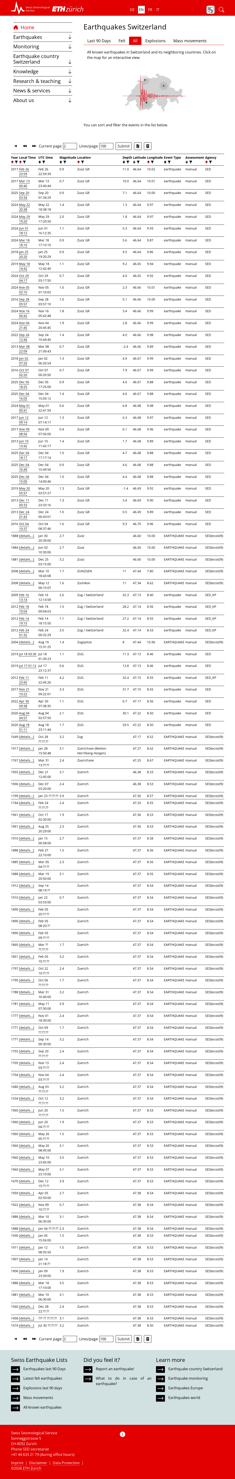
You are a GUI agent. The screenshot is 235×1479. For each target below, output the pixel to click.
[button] (30, 8)
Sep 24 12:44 (24, 337)
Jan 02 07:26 (23, 360)
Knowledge (42, 71)
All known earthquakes (42, 1407)
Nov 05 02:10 (24, 289)
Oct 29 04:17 (24, 278)
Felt (122, 40)
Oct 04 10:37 (24, 526)
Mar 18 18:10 (24, 242)
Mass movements (190, 40)
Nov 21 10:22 (24, 691)
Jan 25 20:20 (23, 254)
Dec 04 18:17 (24, 455)
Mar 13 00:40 (24, 183)
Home (23, 27)
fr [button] (150, 9)
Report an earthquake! (115, 1368)
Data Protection (66, 1462)
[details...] (26, 536)
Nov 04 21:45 (24, 325)
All (135, 40)
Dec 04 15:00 (24, 478)
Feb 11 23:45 (24, 679)
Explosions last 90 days (42, 1387)
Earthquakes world (184, 1397)
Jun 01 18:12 (24, 230)
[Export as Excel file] (138, 146)
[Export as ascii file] (148, 146)
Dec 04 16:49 (24, 467)
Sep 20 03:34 (24, 195)
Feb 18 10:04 (24, 608)
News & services (42, 90)
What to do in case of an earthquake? (124, 1381)
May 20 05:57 (24, 490)
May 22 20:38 (24, 207)
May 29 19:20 (24, 218)
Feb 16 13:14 (24, 597)
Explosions (155, 40)
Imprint (17, 1462)
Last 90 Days (99, 40)
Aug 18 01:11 (24, 727)
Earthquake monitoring (188, 1378)
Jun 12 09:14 (24, 419)
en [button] (141, 9)
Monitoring (42, 46)
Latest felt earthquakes (42, 1378)
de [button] (132, 9)
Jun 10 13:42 (24, 443)
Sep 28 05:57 (24, 301)
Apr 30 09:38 (24, 703)
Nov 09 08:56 (24, 431)
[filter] (16, 162)
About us (42, 100)
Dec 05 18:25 (24, 384)
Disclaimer (38, 1462)
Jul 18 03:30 (27, 654)
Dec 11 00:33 (24, 502)
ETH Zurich (32, 1468)
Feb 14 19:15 (24, 620)
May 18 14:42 (24, 266)
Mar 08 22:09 (24, 348)
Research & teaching (42, 81)
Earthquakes (42, 36)
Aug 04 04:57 (24, 715)
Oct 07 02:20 (24, 372)
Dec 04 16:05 (24, 396)
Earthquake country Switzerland (42, 59)
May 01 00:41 (24, 407)
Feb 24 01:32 (24, 632)
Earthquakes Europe (185, 1387)
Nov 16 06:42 (24, 313)
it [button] (157, 9)
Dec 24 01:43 (24, 514)
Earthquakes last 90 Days (44, 1368)
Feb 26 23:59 (24, 171)
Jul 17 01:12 (27, 666)
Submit (124, 146)
